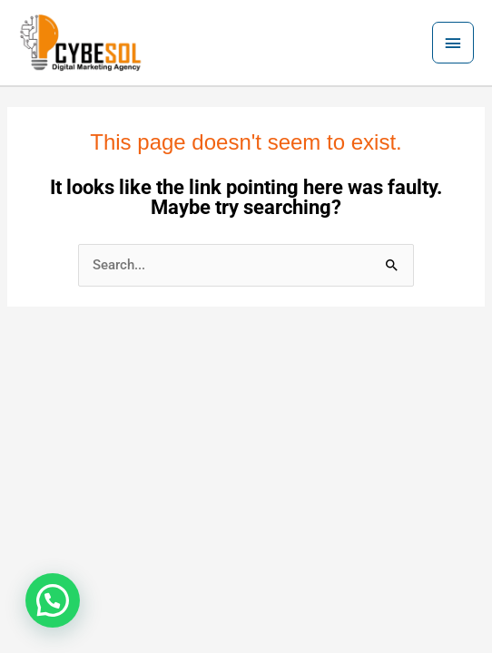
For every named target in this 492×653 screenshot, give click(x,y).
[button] (52, 600)
